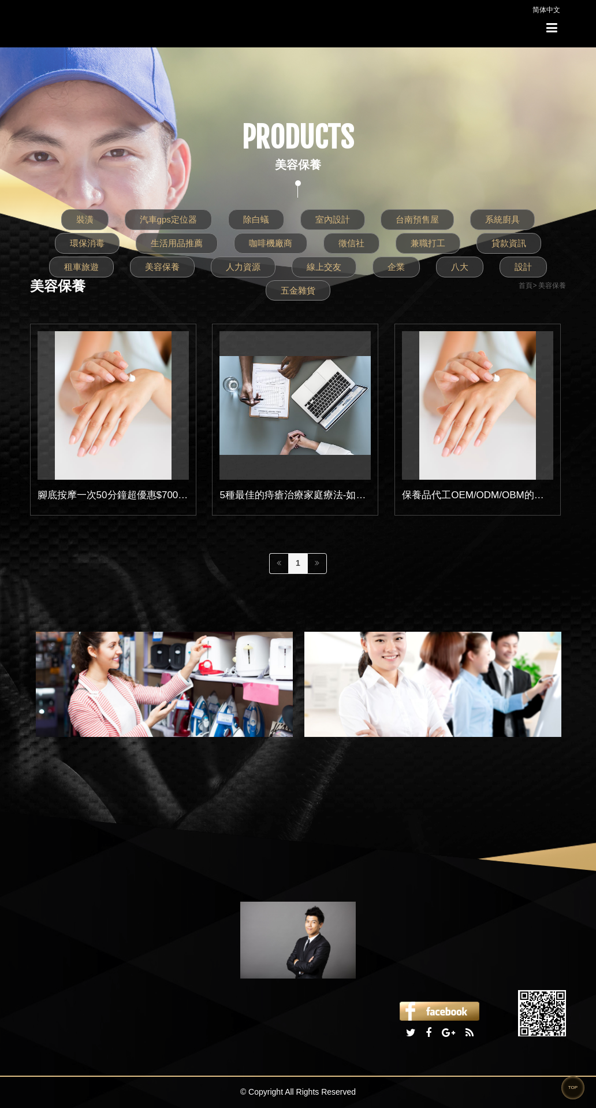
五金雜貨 (298, 290)
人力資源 (243, 267)
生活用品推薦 (177, 243)
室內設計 (332, 219)
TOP (573, 1087)
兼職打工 (428, 243)
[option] (164, 684)
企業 (396, 267)
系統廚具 (502, 219)
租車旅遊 (81, 267)
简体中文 (546, 10)
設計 (523, 267)
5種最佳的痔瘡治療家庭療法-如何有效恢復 (312, 495)
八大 (459, 267)
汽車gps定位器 (168, 219)
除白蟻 (256, 219)
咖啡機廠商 (270, 243)
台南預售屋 (417, 219)
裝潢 (85, 219)
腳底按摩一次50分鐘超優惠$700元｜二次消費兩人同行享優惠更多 (182, 495)
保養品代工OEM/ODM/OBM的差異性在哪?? (498, 495)
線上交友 (324, 267)
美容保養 (162, 267)
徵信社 (351, 243)
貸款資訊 (508, 243)
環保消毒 (87, 243)
